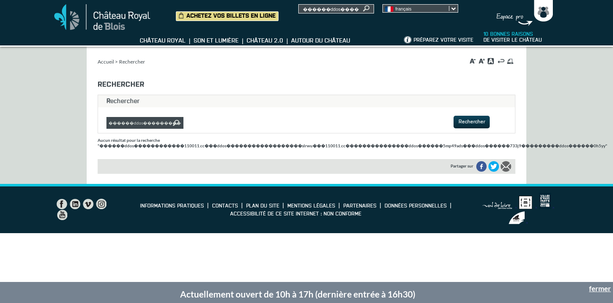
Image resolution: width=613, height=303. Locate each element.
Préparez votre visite (443, 40)
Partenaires (360, 206)
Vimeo (87, 204)
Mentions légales (311, 206)
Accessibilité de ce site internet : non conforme (295, 214)
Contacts (225, 206)
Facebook (61, 204)
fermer (600, 288)
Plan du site (262, 206)
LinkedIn (74, 204)
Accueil (106, 61)
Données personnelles (416, 206)
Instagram (101, 204)
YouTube (61, 215)
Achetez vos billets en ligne (231, 16)
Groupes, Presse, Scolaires (523, 13)
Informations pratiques (172, 206)
